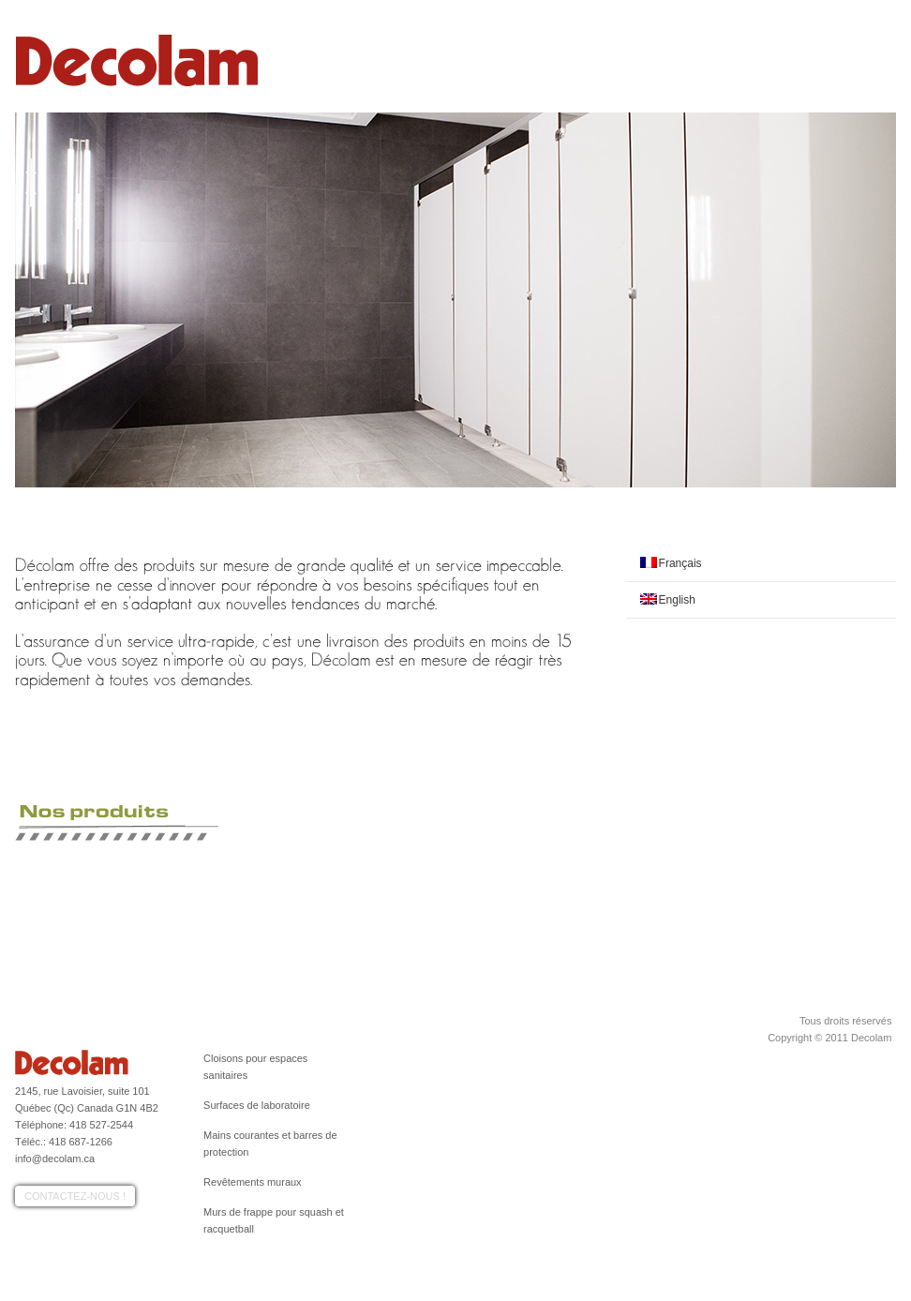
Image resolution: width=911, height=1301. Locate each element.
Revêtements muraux (252, 1182)
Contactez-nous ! (75, 1196)
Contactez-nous (842, 63)
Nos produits (653, 63)
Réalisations (744, 63)
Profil (581, 63)
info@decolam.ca (55, 1158)
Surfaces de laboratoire (256, 1105)
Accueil (520, 63)
